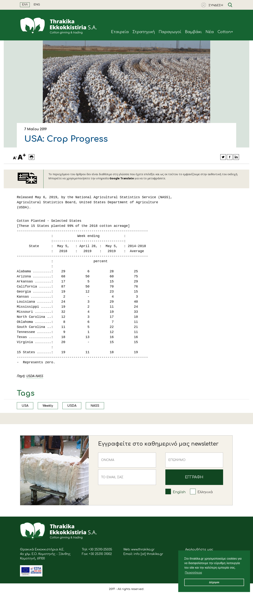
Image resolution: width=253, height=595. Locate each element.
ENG (37, 4)
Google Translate (121, 178)
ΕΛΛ (25, 4)
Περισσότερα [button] (193, 572)
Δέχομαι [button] (214, 582)
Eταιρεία (120, 32)
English (179, 492)
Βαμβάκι (193, 32)
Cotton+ (225, 32)
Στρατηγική (143, 32)
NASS (95, 405)
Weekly (48, 405)
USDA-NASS (34, 376)
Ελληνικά (205, 492)
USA (25, 405)
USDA (71, 405)
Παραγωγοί (170, 32)
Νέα (210, 32)
